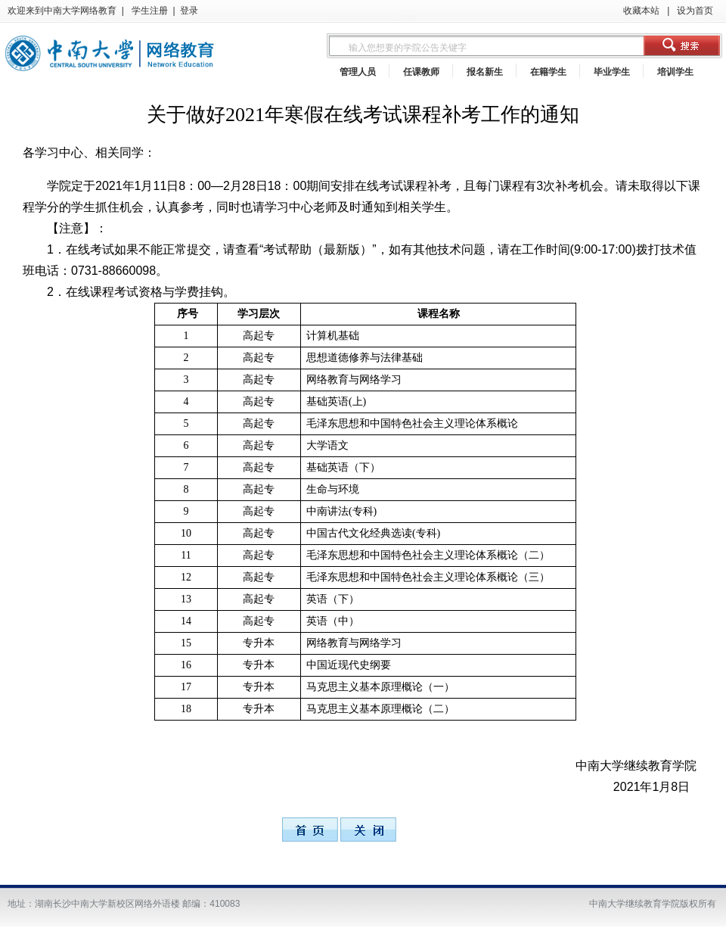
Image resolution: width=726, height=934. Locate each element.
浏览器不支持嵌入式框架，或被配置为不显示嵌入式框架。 (363, 43)
